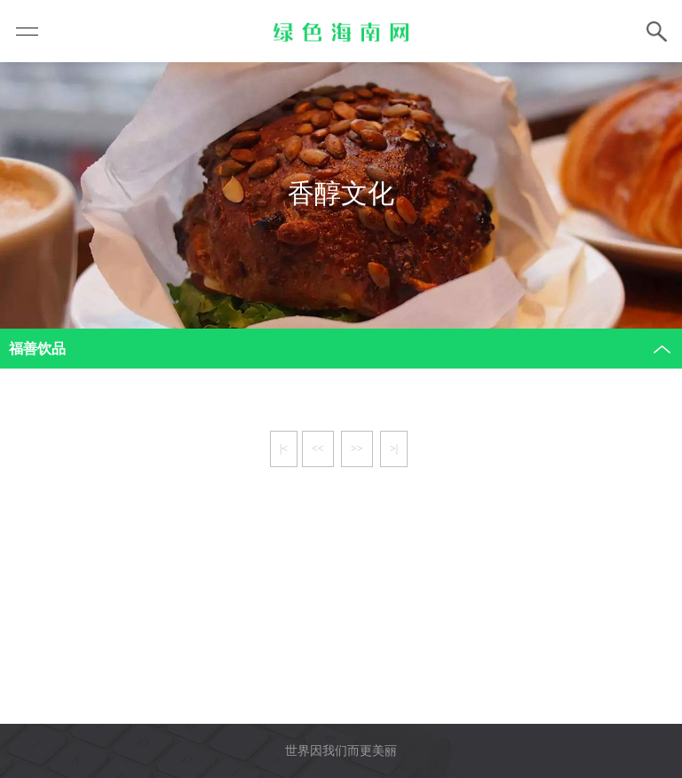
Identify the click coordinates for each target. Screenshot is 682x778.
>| (394, 448)
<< (318, 448)
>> (357, 448)
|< (284, 448)
